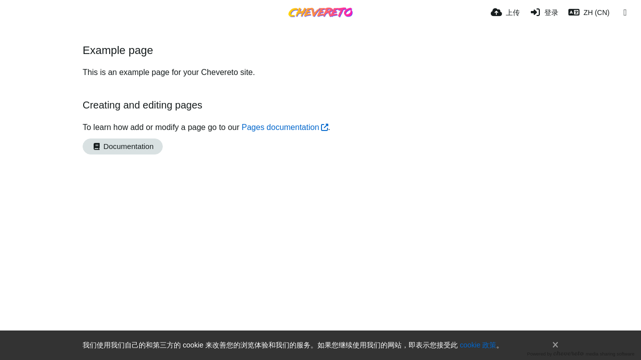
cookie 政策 (478, 345)
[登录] (544, 12)
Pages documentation (280, 127)
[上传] (505, 12)
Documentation (123, 146)
